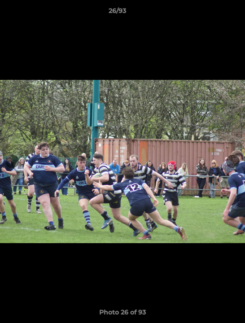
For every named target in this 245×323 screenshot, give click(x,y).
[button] (212, 13)
